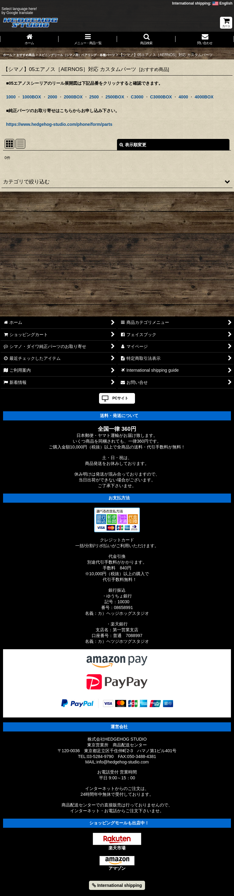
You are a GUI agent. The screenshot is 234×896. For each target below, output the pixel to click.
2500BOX (114, 96)
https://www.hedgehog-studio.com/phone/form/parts (59, 124)
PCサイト (120, 398)
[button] (146, 40)
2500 (94, 96)
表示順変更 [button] (132, 144)
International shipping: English (202, 3)
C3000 (137, 96)
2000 (52, 96)
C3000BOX (161, 96)
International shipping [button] (117, 885)
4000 (183, 96)
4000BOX (204, 96)
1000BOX (31, 96)
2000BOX (73, 96)
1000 (11, 96)
